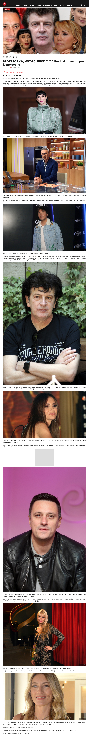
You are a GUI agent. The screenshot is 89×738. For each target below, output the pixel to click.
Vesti (25, 5)
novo (18, 5)
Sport (62, 5)
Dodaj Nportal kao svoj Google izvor (13, 72)
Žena (55, 5)
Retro (39, 5)
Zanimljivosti (47, 5)
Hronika (69, 5)
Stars (32, 5)
